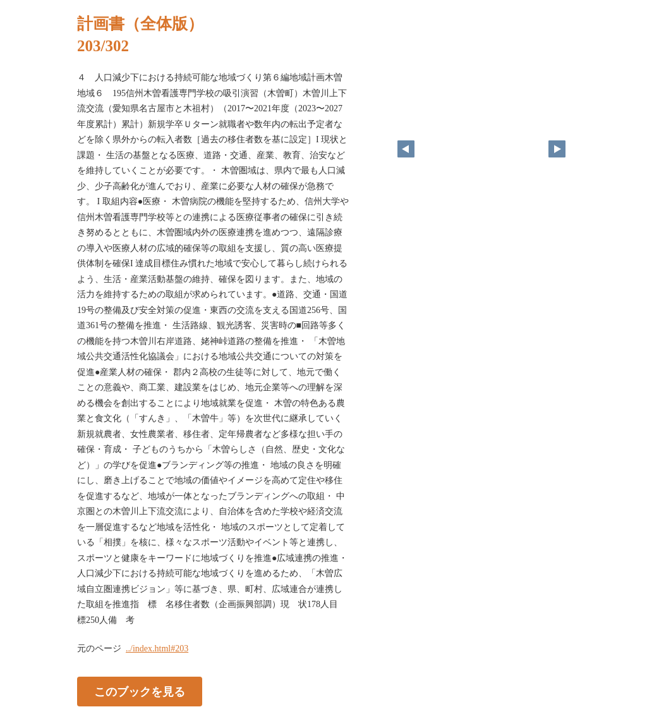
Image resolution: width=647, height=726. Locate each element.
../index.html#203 (157, 648)
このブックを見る (139, 692)
